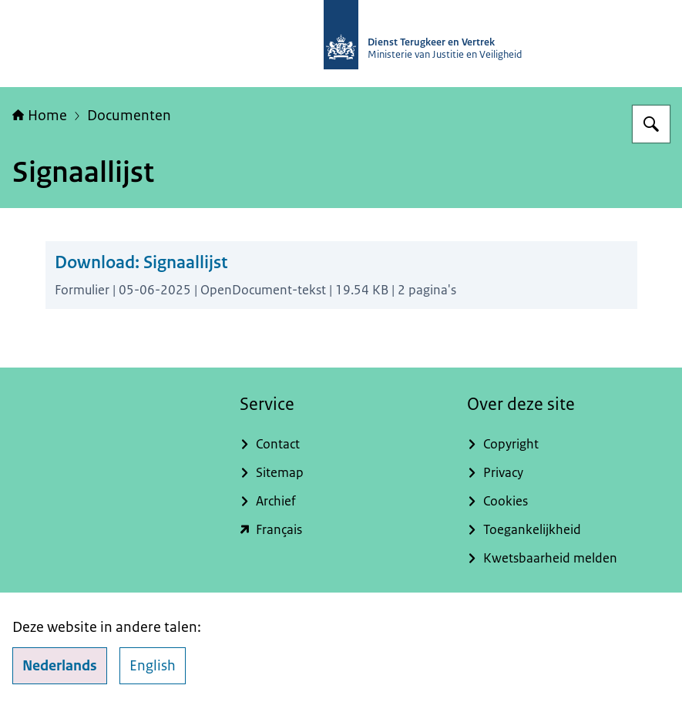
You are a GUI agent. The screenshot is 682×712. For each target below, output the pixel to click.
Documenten (129, 115)
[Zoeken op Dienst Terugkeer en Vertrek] (651, 124)
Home (39, 115)
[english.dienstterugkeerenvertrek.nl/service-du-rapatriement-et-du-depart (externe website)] (341, 529)
